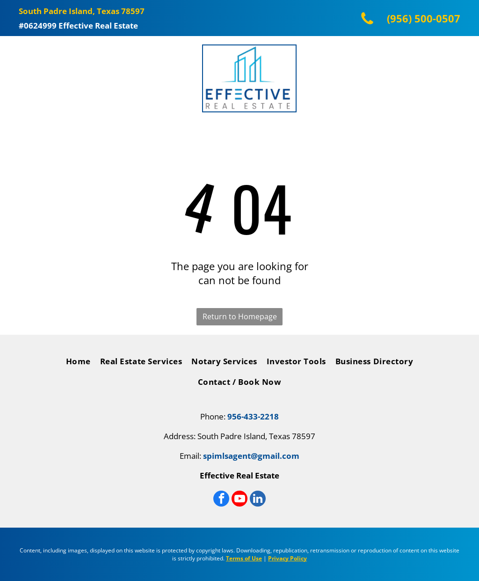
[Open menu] (19, 79)
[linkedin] (258, 500)
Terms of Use (244, 558)
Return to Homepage (240, 316)
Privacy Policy (287, 558)
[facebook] (221, 500)
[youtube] (239, 500)
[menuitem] (78, 363)
